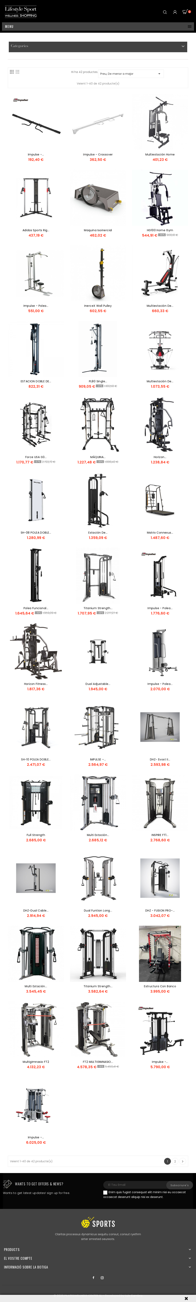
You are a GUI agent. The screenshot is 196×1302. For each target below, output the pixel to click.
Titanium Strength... (98, 608)
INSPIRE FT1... (160, 835)
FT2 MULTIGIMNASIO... (98, 1062)
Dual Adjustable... (98, 684)
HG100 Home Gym (160, 230)
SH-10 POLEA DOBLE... (36, 759)
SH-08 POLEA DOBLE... (36, 533)
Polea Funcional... (36, 608)
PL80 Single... (98, 381)
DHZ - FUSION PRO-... (160, 911)
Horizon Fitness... (36, 684)
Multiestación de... (160, 306)
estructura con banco (160, 986)
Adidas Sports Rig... (36, 230)
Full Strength (36, 835)
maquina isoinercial (98, 230)
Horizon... (160, 457)
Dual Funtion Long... (98, 911)
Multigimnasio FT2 (36, 1062)
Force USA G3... (36, 457)
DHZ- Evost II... (160, 759)
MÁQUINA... (97, 457)
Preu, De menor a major (131, 73)
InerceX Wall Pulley (98, 306)
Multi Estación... (98, 835)
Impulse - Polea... (36, 306)
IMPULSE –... (98, 759)
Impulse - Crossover (98, 154)
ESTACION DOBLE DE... (36, 381)
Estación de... (98, 533)
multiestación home (160, 154)
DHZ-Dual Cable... (36, 911)
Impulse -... (36, 154)
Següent (182, 1161)
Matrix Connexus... (160, 533)
